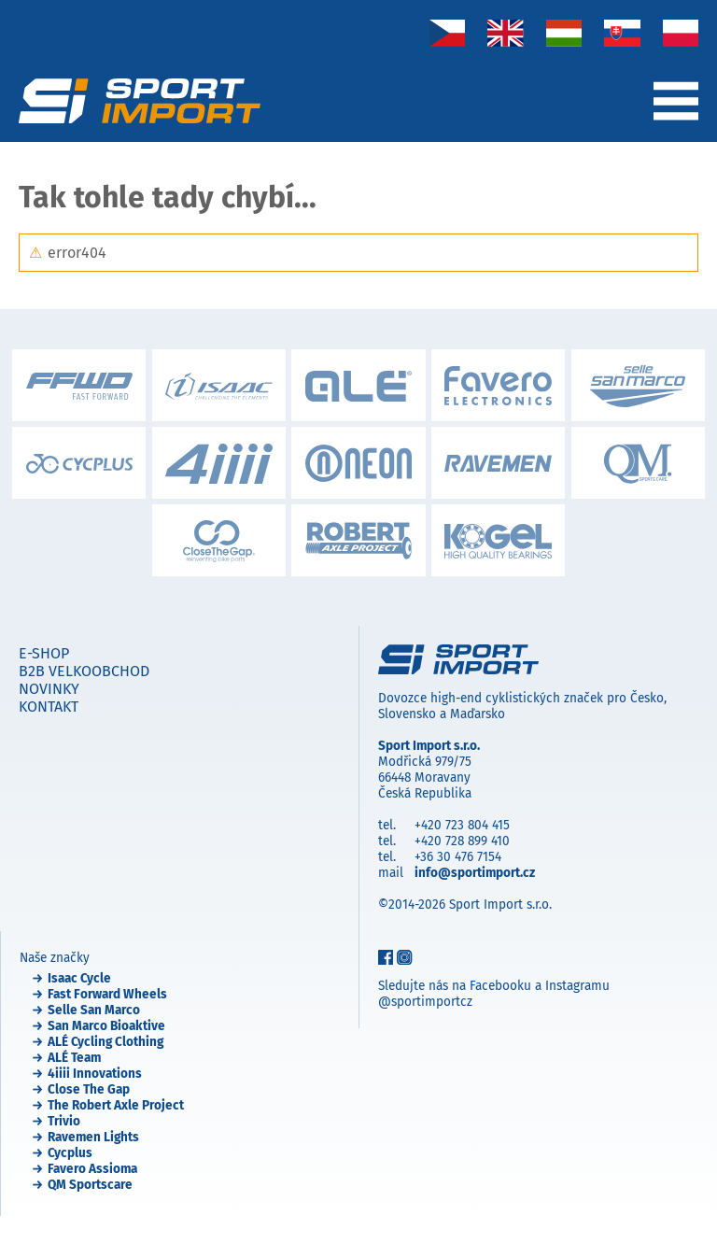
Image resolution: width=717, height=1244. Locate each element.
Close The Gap (89, 1089)
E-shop (44, 653)
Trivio (64, 1121)
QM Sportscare (90, 1185)
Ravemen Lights (93, 1137)
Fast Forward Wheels (107, 994)
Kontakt (48, 706)
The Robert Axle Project (116, 1105)
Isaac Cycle (79, 978)
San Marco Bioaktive (106, 1026)
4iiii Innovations (95, 1073)
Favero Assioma (92, 1169)
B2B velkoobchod (84, 671)
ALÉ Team (74, 1058)
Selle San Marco (94, 1010)
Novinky (49, 689)
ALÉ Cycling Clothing (105, 1042)
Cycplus (70, 1153)
